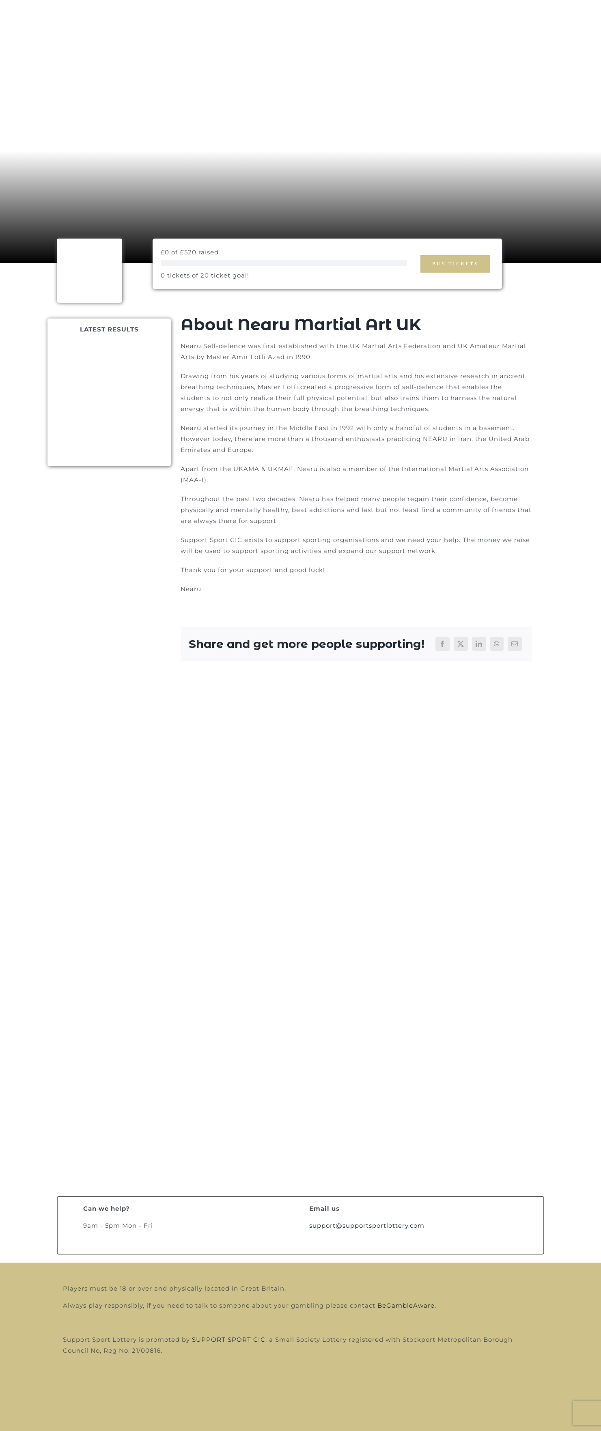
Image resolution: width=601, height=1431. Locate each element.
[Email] (515, 644)
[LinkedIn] (479, 644)
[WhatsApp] (497, 644)
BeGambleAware (406, 1305)
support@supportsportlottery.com (366, 1225)
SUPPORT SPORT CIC (228, 1339)
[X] (461, 644)
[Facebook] (442, 644)
